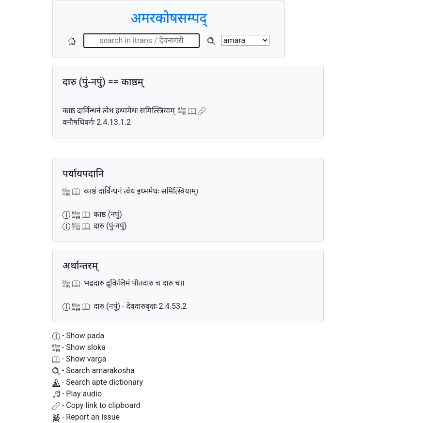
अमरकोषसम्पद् (168, 18)
